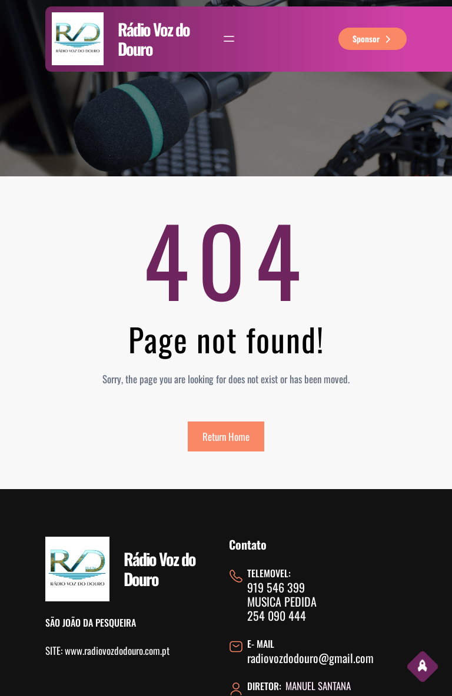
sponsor (373, 38)
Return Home (226, 436)
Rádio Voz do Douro (154, 39)
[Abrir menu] (229, 38)
